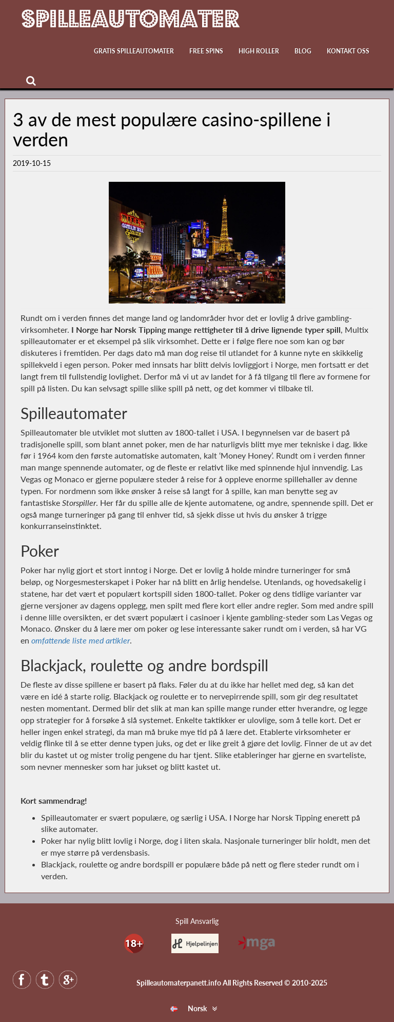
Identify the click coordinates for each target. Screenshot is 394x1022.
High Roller (259, 51)
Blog (302, 51)
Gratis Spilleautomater (134, 51)
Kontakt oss (348, 51)
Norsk (188, 1008)
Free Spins (206, 51)
